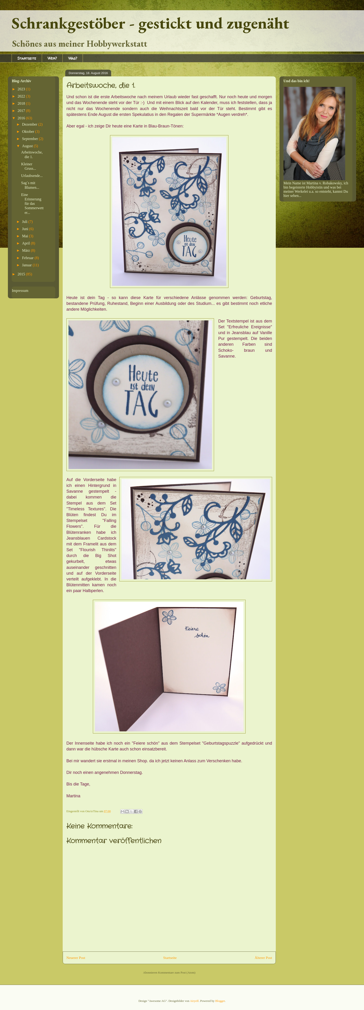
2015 (22, 274)
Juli (25, 222)
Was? (72, 58)
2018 (22, 103)
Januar (27, 265)
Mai (25, 236)
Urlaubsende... (32, 176)
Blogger (220, 1001)
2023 (22, 89)
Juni (25, 229)
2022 (22, 96)
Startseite (26, 58)
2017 (22, 111)
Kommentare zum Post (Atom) (176, 972)
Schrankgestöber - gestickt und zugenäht (150, 22)
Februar (28, 258)
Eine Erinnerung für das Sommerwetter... (32, 204)
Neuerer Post (75, 958)
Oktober (28, 132)
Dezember (30, 124)
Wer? (52, 58)
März (26, 250)
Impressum (20, 291)
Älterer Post (263, 958)
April (26, 243)
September (30, 139)
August (28, 146)
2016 (22, 118)
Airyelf (194, 1001)
